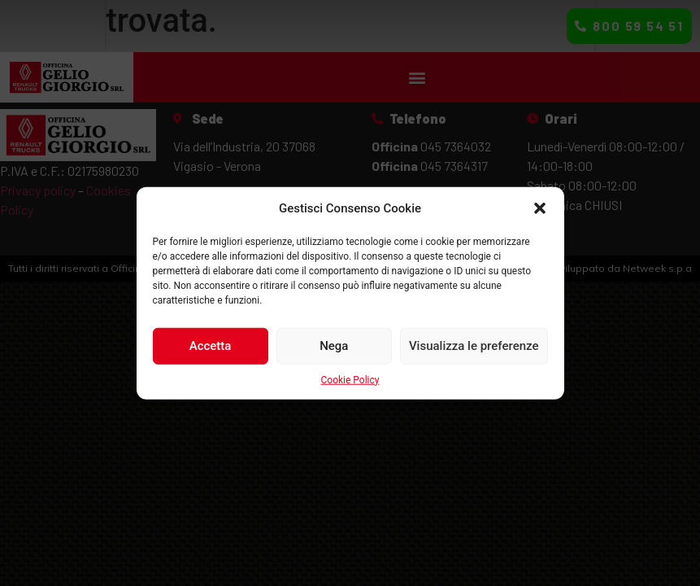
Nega (334, 346)
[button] (540, 208)
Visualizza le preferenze (474, 346)
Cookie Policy (350, 379)
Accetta (210, 346)
